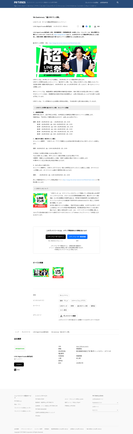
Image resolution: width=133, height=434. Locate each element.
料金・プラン (17, 404)
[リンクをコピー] (98, 26)
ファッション (61, 6)
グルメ (87, 6)
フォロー (19, 364)
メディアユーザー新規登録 (77, 236)
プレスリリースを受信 (91, 2)
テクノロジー (22, 6)
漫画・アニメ (64, 300)
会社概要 (16, 429)
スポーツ (93, 6)
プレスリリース (26, 332)
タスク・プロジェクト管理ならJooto (74, 399)
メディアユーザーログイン (55, 236)
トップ (17, 332)
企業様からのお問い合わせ (77, 429)
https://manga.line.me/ (60, 34)
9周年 (72, 306)
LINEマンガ (63, 306)
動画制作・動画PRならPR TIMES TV (44, 402)
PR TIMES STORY (39, 399)
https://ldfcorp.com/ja (82, 346)
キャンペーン (64, 295)
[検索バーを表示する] (117, 2)
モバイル (30, 6)
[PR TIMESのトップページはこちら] (35, 2)
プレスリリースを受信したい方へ (22, 408)
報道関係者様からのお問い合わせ (59, 429)
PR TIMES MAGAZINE (40, 409)
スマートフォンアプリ (79, 300)
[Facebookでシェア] (86, 26)
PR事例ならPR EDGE (70, 406)
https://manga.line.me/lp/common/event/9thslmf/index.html (64, 43)
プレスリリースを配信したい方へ (22, 411)
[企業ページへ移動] (20, 349)
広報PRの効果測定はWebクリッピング (45, 412)
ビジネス (80, 6)
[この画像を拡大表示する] (41, 272)
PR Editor (37, 416)
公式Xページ (95, 406)
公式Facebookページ (97, 399)
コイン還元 (63, 310)
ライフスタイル (71, 6)
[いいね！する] (77, 26)
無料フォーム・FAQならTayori (72, 402)
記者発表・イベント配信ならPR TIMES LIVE (46, 406)
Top (15, 6)
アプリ (37, 6)
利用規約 (47, 429)
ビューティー (52, 6)
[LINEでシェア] (89, 26)
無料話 (93, 306)
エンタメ (43, 6)
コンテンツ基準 (38, 429)
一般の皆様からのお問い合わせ (94, 429)
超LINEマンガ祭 (82, 306)
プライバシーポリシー (26, 429)
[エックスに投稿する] (83, 26)
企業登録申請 (104, 2)
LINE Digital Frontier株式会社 (41, 332)
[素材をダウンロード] (95, 26)
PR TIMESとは (18, 401)
